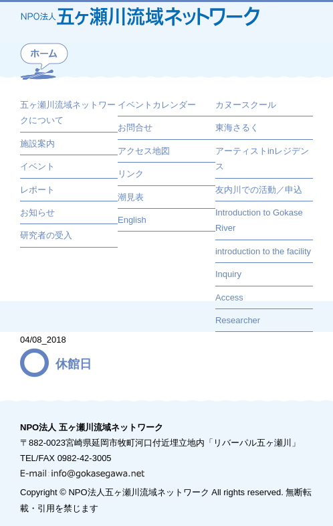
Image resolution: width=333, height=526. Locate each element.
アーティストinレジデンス (262, 158)
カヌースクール (245, 105)
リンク (131, 174)
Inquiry (228, 274)
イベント (37, 166)
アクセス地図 (144, 151)
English (132, 220)
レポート (37, 190)
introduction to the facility (263, 251)
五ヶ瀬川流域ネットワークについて (68, 112)
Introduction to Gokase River (259, 220)
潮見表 (131, 197)
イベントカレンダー (157, 105)
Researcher (237, 320)
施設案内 (37, 144)
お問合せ (135, 127)
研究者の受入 (46, 235)
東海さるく (237, 127)
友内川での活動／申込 (258, 190)
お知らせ (37, 212)
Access (229, 297)
